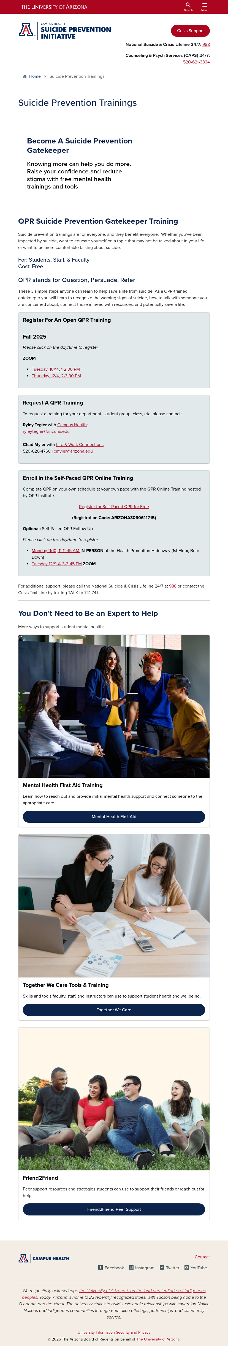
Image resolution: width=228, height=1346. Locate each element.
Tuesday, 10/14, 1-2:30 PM (56, 369)
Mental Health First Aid (114, 816)
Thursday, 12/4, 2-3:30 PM (56, 376)
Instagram (144, 1268)
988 (206, 44)
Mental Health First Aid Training (63, 785)
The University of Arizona (158, 1339)
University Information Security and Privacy (114, 1332)
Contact (202, 1257)
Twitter (172, 1268)
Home (35, 76)
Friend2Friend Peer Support (114, 1209)
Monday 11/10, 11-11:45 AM (56, 550)
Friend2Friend (40, 1178)
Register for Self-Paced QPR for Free (114, 506)
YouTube (199, 1268)
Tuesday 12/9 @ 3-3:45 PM (57, 564)
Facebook (114, 1268)
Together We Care (114, 1010)
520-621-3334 (196, 62)
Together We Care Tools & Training (66, 985)
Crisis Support (190, 31)
